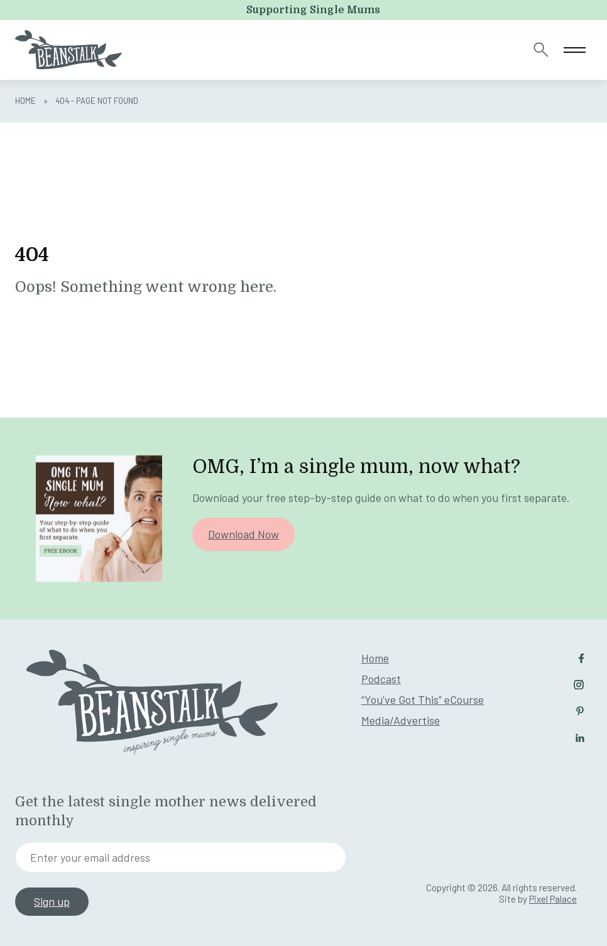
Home (25, 101)
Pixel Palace (553, 898)
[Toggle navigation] (575, 50)
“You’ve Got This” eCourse (422, 699)
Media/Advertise (400, 720)
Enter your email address (90, 857)
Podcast (381, 679)
